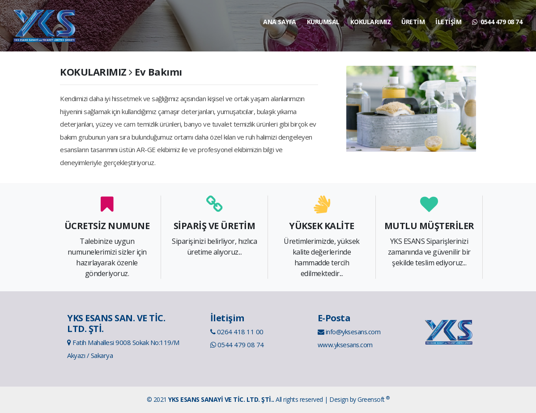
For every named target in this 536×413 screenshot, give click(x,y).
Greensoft (373, 399)
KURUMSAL (323, 21)
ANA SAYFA (279, 21)
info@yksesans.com (350, 331)
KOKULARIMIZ (370, 21)
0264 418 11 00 (237, 331)
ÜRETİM (413, 21)
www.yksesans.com (346, 344)
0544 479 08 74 (497, 21)
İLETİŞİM (448, 21)
